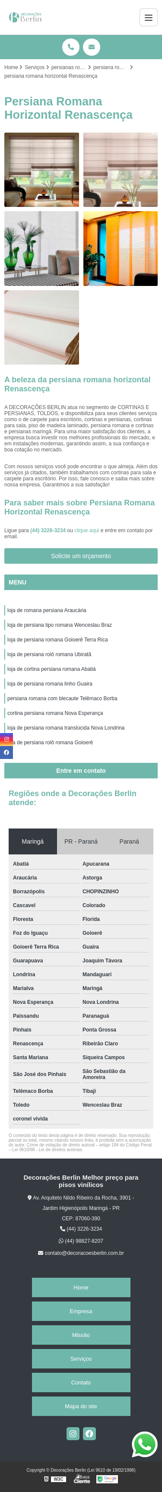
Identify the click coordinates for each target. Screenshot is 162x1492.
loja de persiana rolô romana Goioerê (50, 743)
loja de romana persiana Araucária (46, 610)
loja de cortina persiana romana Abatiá (51, 669)
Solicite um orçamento (81, 555)
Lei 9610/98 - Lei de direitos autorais (47, 1149)
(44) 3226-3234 (48, 530)
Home (81, 1287)
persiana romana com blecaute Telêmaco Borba (62, 698)
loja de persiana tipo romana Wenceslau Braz (59, 625)
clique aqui (86, 530)
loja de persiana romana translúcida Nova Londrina (66, 728)
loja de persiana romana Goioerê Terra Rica (57, 640)
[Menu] (148, 17)
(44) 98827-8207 (81, 1241)
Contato (81, 1382)
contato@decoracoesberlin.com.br (81, 1253)
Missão (81, 1335)
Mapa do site (81, 1406)
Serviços (81, 1358)
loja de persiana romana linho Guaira (49, 684)
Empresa (81, 1311)
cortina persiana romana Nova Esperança (55, 713)
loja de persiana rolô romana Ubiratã (49, 654)
